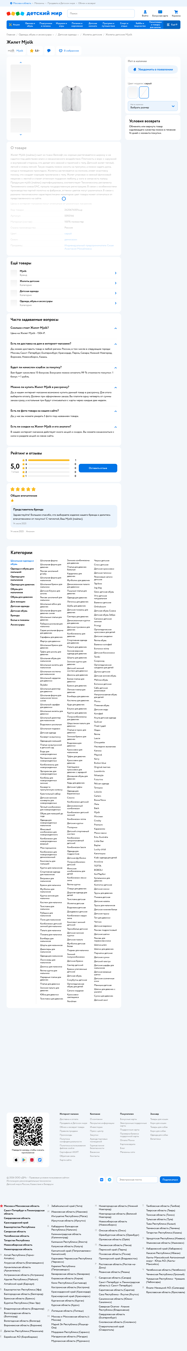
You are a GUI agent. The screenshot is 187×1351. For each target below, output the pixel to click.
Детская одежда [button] (20, 606)
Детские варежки (103, 926)
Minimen (98, 816)
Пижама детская (102, 897)
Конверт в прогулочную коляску (51, 788)
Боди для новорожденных (48, 752)
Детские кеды (101, 709)
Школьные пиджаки (50, 728)
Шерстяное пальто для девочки (78, 724)
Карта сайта (65, 1160)
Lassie (97, 738)
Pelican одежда (101, 783)
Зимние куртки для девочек (76, 663)
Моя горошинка (48, 848)
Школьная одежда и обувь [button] (22, 562)
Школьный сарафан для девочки (50, 706)
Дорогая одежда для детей (77, 894)
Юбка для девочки (49, 994)
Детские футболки (76, 858)
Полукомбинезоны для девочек (77, 718)
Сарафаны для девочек (51, 637)
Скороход (99, 661)
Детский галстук (102, 961)
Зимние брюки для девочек (76, 738)
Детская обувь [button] (19, 610)
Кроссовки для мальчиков (74, 751)
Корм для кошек (158, 1123)
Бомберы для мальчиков (46, 939)
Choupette (99, 742)
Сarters (97, 796)
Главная (11, 34)
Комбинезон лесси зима (76, 879)
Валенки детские (102, 602)
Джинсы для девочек (77, 675)
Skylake (44, 685)
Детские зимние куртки (75, 934)
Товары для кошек (159, 1119)
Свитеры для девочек (77, 616)
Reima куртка (73, 884)
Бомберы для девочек (78, 696)
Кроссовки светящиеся (73, 996)
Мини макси (100, 833)
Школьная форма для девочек (50, 566)
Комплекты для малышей (47, 862)
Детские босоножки (104, 652)
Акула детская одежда (105, 717)
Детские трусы (101, 913)
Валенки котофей (103, 644)
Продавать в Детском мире (73, 1123)
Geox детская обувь (104, 592)
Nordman (71, 1001)
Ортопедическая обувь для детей (75, 985)
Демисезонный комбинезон (75, 807)
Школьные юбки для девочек (50, 605)
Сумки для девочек (103, 996)
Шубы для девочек (76, 606)
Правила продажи (69, 1131)
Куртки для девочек (77, 713)
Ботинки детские (103, 684)
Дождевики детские (77, 911)
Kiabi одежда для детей (105, 857)
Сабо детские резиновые (101, 689)
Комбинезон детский (78, 802)
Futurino (98, 779)
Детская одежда (67, 34)
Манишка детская (103, 985)
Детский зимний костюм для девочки (77, 669)
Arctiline (98, 862)
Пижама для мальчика (51, 934)
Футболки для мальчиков (47, 890)
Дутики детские (102, 671)
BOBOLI (98, 870)
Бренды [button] (15, 615)
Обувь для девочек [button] (22, 597)
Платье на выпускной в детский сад (51, 746)
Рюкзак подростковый (105, 930)
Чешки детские (101, 560)
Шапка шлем (100, 945)
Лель (96, 804)
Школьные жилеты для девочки (51, 712)
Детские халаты (102, 901)
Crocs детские (101, 564)
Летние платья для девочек (76, 691)
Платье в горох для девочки (76, 731)
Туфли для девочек (76, 756)
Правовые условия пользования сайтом (49, 1177)
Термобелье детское (77, 929)
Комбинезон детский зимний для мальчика (51, 925)
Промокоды (66, 1135)
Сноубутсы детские (77, 980)
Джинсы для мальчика (51, 966)
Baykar (97, 845)
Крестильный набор (50, 794)
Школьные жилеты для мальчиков (51, 666)
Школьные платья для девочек (51, 618)
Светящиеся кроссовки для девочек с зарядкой (77, 770)
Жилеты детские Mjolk (119, 34)
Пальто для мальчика (50, 930)
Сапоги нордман (75, 990)
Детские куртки (75, 823)
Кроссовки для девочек (74, 761)
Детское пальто (75, 939)
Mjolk (97, 812)
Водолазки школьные (51, 724)
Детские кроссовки (104, 569)
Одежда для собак (159, 1135)
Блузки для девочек (77, 708)
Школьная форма (48, 560)
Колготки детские (103, 885)
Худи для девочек (76, 704)
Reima (97, 734)
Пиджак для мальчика (77, 950)
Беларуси (48, 1184)
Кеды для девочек (76, 783)
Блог (122, 1148)
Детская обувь (74, 976)
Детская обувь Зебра (104, 615)
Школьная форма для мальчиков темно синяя (50, 698)
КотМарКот (100, 874)
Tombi (97, 657)
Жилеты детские (92, 34)
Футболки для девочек (78, 580)
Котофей (98, 713)
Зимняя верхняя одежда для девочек (77, 652)
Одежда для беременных (73, 792)
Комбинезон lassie (76, 847)
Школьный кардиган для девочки (50, 679)
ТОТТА (97, 866)
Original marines (102, 767)
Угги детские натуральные (100, 597)
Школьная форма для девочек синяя (50, 612)
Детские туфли (74, 787)
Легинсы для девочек (77, 601)
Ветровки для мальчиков (47, 879)
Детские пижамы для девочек (77, 611)
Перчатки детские (103, 953)
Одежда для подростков (73, 852)
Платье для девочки (50, 984)
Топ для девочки (102, 917)
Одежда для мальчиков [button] (18, 578)
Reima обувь (100, 640)
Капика (97, 750)
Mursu (97, 701)
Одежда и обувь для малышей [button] (22, 570)
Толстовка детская (76, 899)
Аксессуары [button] (18, 624)
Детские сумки (101, 957)
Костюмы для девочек (78, 700)
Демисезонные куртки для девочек (78, 621)
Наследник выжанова (105, 746)
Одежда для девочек (77, 597)
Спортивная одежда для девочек (77, 641)
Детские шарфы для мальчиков (104, 966)
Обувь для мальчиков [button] (17, 590)
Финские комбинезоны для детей (76, 871)
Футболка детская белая (76, 945)
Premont (98, 824)
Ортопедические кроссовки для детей (104, 631)
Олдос (97, 730)
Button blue (100, 763)
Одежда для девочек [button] (23, 584)
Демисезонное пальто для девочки (78, 585)
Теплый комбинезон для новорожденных (50, 808)
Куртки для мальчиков (51, 868)
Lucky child (100, 849)
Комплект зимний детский (76, 923)
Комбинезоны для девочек (76, 635)
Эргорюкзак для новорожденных (48, 772)
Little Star (99, 841)
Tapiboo (98, 583)
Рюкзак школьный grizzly (49, 572)
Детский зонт (101, 1000)
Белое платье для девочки (75, 680)
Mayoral (98, 755)
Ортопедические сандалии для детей (103, 666)
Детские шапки (102, 934)
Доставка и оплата (69, 1119)
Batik (96, 808)
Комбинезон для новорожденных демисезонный (48, 855)
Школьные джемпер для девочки (50, 690)
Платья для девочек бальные (77, 568)
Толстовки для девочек (51, 998)
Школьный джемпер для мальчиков (50, 719)
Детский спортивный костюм (78, 832)
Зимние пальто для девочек (49, 989)
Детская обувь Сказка (105, 610)
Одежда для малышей (50, 741)
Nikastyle (98, 775)
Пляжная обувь (101, 705)
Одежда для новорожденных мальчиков (48, 823)
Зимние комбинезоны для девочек (78, 561)
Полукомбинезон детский (76, 863)
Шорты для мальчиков (51, 945)
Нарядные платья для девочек (50, 978)
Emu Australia (101, 837)
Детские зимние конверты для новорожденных (48, 800)
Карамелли (99, 829)
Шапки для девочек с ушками (104, 990)
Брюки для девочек (77, 685)
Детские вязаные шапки (102, 973)
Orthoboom (100, 606)
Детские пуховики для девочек (78, 628)
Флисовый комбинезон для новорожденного (49, 832)
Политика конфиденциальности (71, 1140)
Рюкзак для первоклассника (102, 939)
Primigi (97, 625)
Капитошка (99, 853)
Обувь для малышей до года (51, 815)
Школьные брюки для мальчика (51, 585)
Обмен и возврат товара (72, 1127)
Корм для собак (158, 1131)
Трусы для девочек (103, 893)
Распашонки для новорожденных (48, 759)
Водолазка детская (76, 907)
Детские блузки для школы (50, 592)
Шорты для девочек (77, 657)
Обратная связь (67, 1156)
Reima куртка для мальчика (48, 972)
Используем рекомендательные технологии (29, 1180)
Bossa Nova (100, 800)
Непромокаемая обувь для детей (105, 696)
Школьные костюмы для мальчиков (50, 673)
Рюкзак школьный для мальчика (51, 598)
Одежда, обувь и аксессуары (35, 34)
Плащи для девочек (77, 888)
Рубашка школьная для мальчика (51, 625)
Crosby (97, 820)
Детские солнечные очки (104, 979)
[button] (171, 24)
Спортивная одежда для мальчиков (50, 873)
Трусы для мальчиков (104, 905)
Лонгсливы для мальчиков (47, 961)
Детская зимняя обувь (105, 676)
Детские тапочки (102, 573)
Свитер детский (75, 965)
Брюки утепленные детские (77, 970)
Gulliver (98, 722)
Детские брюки (75, 961)
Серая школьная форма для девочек (51, 631)
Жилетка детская (75, 903)
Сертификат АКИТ (69, 1152)
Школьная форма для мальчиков (50, 579)
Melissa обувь (101, 680)
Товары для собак (159, 1127)
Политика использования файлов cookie (73, 1147)
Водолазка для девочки (74, 744)
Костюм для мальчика (51, 902)
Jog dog (98, 587)
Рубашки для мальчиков (46, 914)
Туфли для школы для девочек (50, 653)
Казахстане (35, 1184)
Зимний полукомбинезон (76, 955)
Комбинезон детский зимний (78, 813)
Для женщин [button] (18, 601)
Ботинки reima (101, 648)
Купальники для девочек (102, 879)
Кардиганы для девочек (74, 575)
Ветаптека (155, 1139)
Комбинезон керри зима (77, 917)
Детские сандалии (103, 636)
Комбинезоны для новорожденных (49, 766)
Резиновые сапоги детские (103, 578)
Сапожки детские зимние (103, 620)
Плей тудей (100, 726)
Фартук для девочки (50, 641)
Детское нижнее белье (105, 909)
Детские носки (101, 889)
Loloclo (98, 792)
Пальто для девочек (77, 647)
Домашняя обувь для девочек (77, 777)
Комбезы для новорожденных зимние (48, 780)
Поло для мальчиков (50, 919)
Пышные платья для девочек (77, 592)
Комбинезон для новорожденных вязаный (48, 841)
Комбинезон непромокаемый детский (75, 841)
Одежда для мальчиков (51, 956)
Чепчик (98, 922)
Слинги (71, 797)
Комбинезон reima (76, 819)
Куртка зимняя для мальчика (49, 897)
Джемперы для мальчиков (47, 950)
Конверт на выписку (50, 737)
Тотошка (98, 787)
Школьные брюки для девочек (51, 646)
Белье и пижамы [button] (20, 620)
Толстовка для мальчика (47, 907)
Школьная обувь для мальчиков (50, 659)
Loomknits (99, 771)
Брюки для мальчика (50, 885)
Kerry (96, 759)
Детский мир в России (18, 1184)
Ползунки (72, 827)
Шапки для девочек (104, 949)
